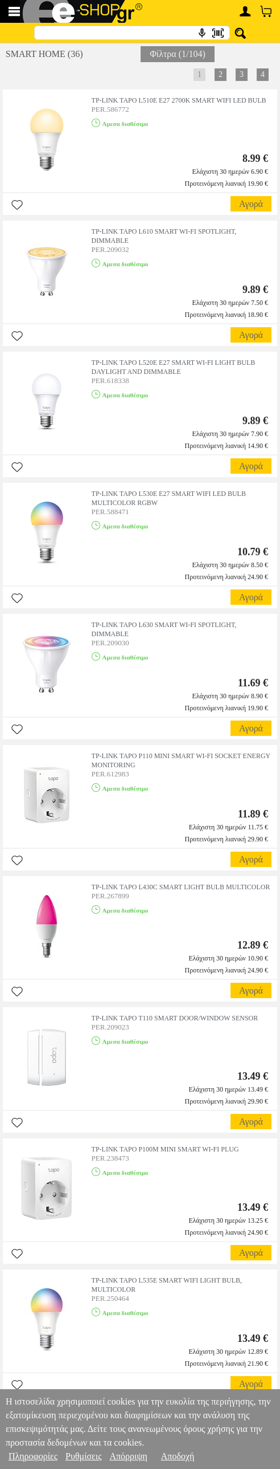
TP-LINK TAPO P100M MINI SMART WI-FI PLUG (165, 1149)
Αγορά (251, 204)
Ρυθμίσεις (83, 1456)
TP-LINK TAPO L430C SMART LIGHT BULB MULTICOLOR (181, 887)
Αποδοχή (178, 1456)
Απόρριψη (128, 1456)
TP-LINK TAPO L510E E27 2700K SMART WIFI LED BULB (179, 100)
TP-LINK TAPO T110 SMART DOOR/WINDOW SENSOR (175, 1018)
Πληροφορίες (33, 1456)
